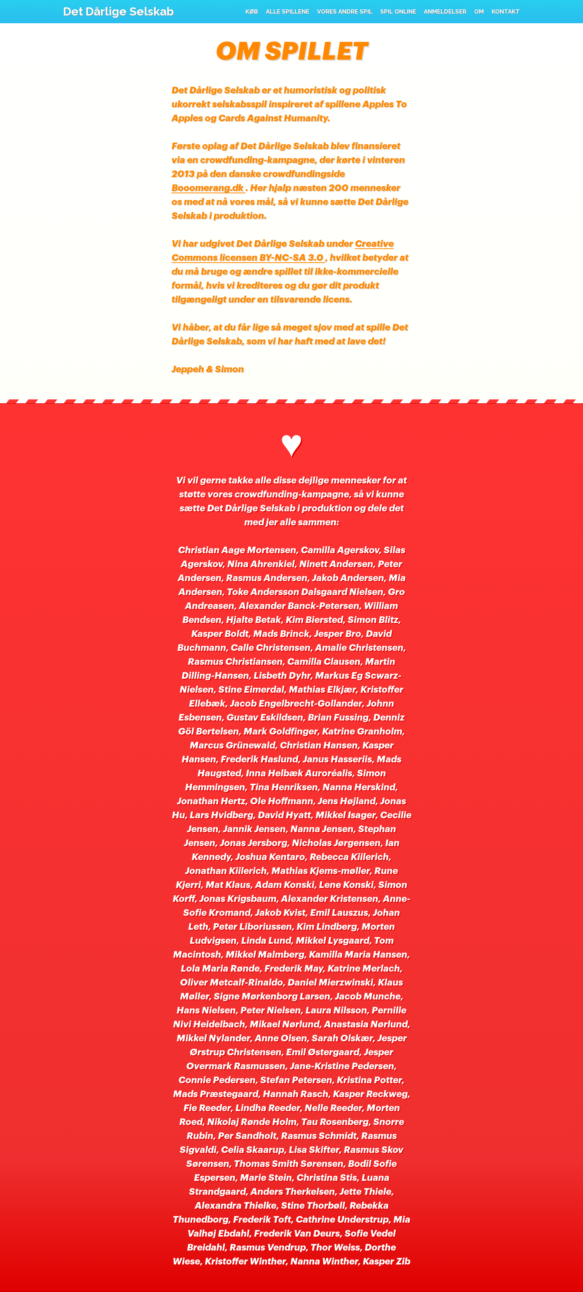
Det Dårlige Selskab (118, 11)
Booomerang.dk (208, 188)
